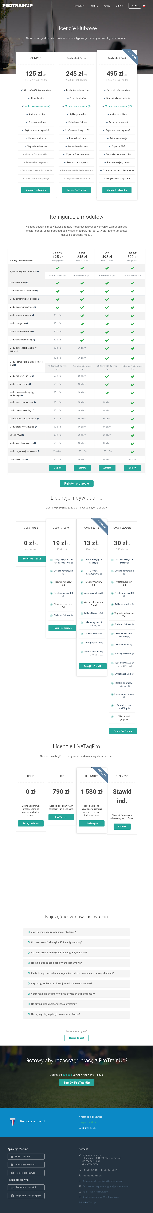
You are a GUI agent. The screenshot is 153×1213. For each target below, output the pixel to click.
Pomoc (107, 6)
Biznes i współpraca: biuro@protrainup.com (103, 1181)
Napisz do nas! (76, 1038)
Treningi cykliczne (93, 642)
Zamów (57, 468)
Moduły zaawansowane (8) (78, 106)
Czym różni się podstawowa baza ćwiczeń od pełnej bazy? (61, 993)
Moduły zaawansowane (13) (118, 106)
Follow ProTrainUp (87, 1202)
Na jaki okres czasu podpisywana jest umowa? (55, 962)
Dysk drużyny (124, 663)
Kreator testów (94, 633)
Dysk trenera (94, 651)
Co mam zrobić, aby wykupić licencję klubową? (55, 942)
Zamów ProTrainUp (36, 190)
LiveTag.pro (61, 817)
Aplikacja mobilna (93, 593)
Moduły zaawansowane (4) (37, 106)
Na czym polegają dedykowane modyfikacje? (54, 1014)
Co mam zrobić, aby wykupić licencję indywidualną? (57, 952)
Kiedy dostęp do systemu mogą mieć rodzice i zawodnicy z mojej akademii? (71, 973)
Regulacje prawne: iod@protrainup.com (101, 1197)
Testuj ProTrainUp (32, 559)
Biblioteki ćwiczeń (63, 615)
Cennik (94, 6)
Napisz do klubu (88, 1122)
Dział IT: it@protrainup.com (95, 1192)
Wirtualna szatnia (124, 674)
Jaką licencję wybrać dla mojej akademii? (52, 932)
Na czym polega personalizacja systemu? (52, 1004)
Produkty (79, 6)
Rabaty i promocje (76, 483)
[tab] (76, 932)
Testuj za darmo (31, 823)
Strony (120, 6)
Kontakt (122, 826)
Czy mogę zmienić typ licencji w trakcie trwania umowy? (60, 983)
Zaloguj (134, 6)
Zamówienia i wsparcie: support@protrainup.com (106, 1186)
